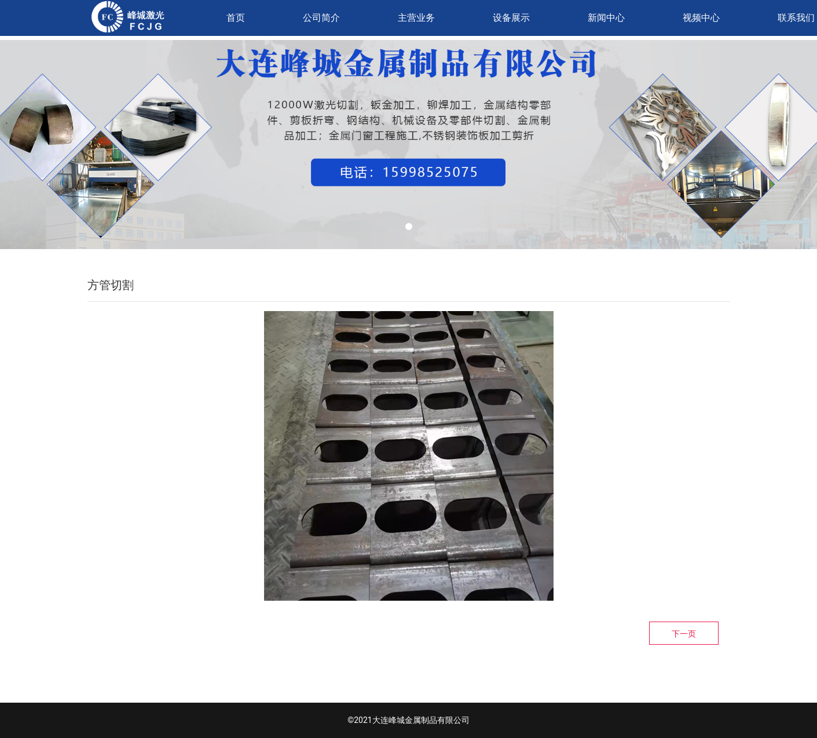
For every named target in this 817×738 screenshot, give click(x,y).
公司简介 (321, 17)
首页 (235, 17)
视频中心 (701, 17)
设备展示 (511, 17)
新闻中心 (606, 17)
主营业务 (416, 17)
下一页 (684, 633)
